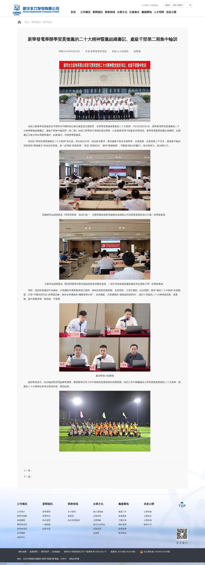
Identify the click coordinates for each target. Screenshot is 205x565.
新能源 (71, 516)
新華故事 (122, 529)
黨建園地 (147, 12)
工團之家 (122, 520)
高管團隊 (21, 533)
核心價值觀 (98, 512)
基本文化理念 (99, 524)
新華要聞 (46, 512)
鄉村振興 (122, 524)
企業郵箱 (154, 5)
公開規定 (148, 516)
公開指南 (148, 512)
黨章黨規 (122, 533)
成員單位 (21, 537)
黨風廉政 (122, 516)
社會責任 (134, 12)
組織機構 (21, 520)
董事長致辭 (22, 516)
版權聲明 (34, 552)
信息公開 (171, 12)
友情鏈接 (56, 552)
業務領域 (110, 12)
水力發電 (72, 512)
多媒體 (96, 533)
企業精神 (97, 516)
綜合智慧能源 (74, 520)
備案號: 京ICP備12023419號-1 (123, 552)
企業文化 (122, 12)
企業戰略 (97, 520)
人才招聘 (159, 12)
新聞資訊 (98, 12)
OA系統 (145, 5)
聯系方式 (148, 524)
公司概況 (85, 12)
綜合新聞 (46, 520)
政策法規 (46, 529)
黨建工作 (122, 512)
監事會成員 (22, 529)
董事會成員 (22, 524)
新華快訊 (47, 22)
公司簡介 (21, 512)
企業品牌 (97, 529)
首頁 (73, 12)
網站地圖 (22, 552)
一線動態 (46, 524)
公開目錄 (148, 520)
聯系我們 (45, 552)
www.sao (3, 564)
